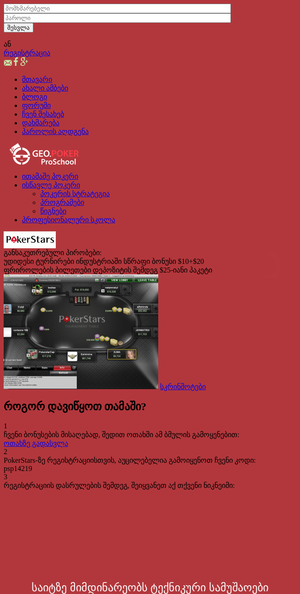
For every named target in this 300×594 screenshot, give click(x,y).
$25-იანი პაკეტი (186, 270)
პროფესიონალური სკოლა (68, 220)
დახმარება (40, 123)
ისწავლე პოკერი (51, 185)
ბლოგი (34, 97)
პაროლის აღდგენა (55, 131)
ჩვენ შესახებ (43, 114)
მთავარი (37, 79)
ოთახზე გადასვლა (36, 443)
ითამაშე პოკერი (50, 176)
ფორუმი (36, 105)
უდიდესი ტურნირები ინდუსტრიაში (63, 261)
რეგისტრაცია (27, 53)
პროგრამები (62, 202)
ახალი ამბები (45, 88)
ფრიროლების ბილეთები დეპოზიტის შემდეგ (81, 270)
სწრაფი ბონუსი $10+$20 (163, 261)
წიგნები (53, 211)
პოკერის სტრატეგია (75, 194)
